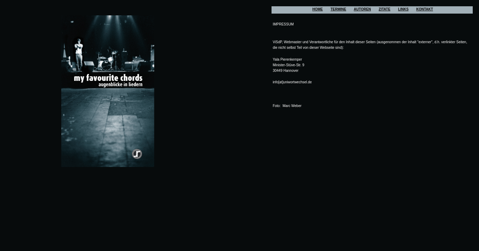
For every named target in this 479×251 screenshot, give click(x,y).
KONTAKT (424, 9)
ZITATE (385, 9)
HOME (317, 9)
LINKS (403, 9)
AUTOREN (362, 9)
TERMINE (338, 9)
